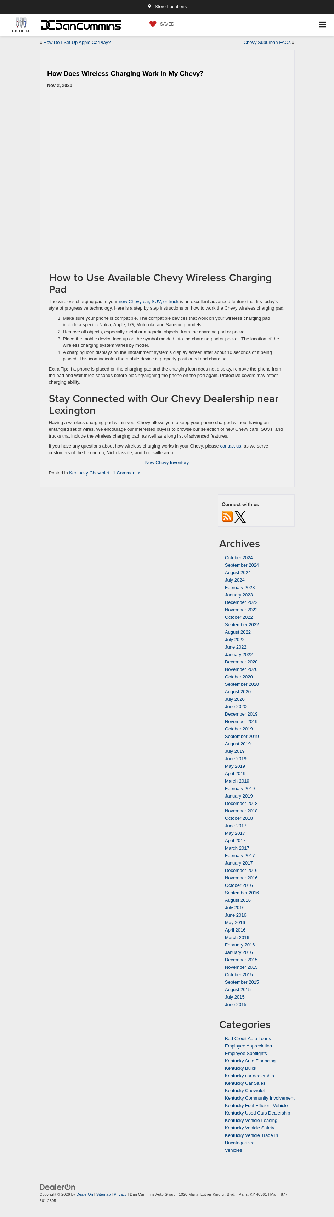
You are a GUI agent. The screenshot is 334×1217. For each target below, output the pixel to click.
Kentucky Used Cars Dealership (257, 1113)
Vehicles (233, 1150)
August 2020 (238, 691)
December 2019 (241, 714)
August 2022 (238, 632)
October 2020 (239, 676)
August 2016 (238, 900)
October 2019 (239, 729)
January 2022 (239, 654)
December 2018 (241, 803)
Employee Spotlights (246, 1053)
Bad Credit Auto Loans (248, 1038)
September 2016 (242, 892)
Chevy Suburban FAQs (267, 42)
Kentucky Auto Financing (250, 1060)
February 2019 (240, 788)
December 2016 (241, 870)
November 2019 (241, 721)
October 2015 (239, 974)
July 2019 (235, 751)
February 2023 (240, 587)
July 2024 (235, 580)
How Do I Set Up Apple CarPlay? (77, 42)
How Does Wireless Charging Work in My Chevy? (125, 73)
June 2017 (236, 825)
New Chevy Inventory (167, 462)
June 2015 (236, 1004)
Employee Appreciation (248, 1046)
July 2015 (235, 997)
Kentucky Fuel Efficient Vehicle (256, 1105)
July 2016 (235, 907)
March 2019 (237, 781)
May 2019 (235, 766)
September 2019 (242, 736)
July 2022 (235, 639)
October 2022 (239, 617)
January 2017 (239, 863)
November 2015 (241, 967)
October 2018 (239, 818)
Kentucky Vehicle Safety (249, 1127)
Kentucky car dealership (249, 1075)
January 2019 (239, 796)
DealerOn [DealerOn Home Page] (84, 1194)
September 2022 (242, 624)
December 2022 (241, 602)
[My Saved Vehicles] (160, 24)
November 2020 (241, 669)
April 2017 (235, 840)
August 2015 (238, 989)
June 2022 (236, 647)
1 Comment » (127, 473)
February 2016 (240, 945)
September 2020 (242, 684)
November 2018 (241, 810)
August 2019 (238, 743)
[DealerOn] (58, 1186)
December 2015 (241, 959)
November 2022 (241, 609)
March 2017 (237, 848)
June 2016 (236, 915)
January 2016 (239, 952)
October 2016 (239, 885)
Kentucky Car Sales (245, 1083)
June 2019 (236, 758)
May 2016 (235, 922)
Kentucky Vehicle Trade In (251, 1135)
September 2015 (242, 982)
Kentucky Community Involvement (260, 1098)
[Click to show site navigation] (323, 25)
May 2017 (235, 833)
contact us (230, 446)
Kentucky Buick (240, 1068)
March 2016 (237, 937)
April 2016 (235, 930)
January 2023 (239, 595)
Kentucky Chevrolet (89, 473)
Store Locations (167, 6)
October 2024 (239, 557)
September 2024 (242, 565)
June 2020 (236, 706)
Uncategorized (240, 1142)
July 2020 (235, 699)
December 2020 (241, 662)
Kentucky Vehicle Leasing (251, 1120)
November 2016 (241, 877)
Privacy (120, 1194)
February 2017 (240, 855)
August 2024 (238, 572)
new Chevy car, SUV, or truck (149, 301)
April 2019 (235, 773)
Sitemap (103, 1194)
